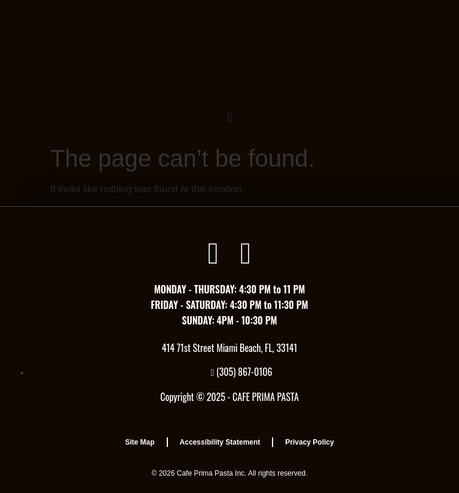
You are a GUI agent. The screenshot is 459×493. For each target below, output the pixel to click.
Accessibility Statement (220, 442)
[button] (229, 117)
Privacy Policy (309, 442)
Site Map (139, 442)
